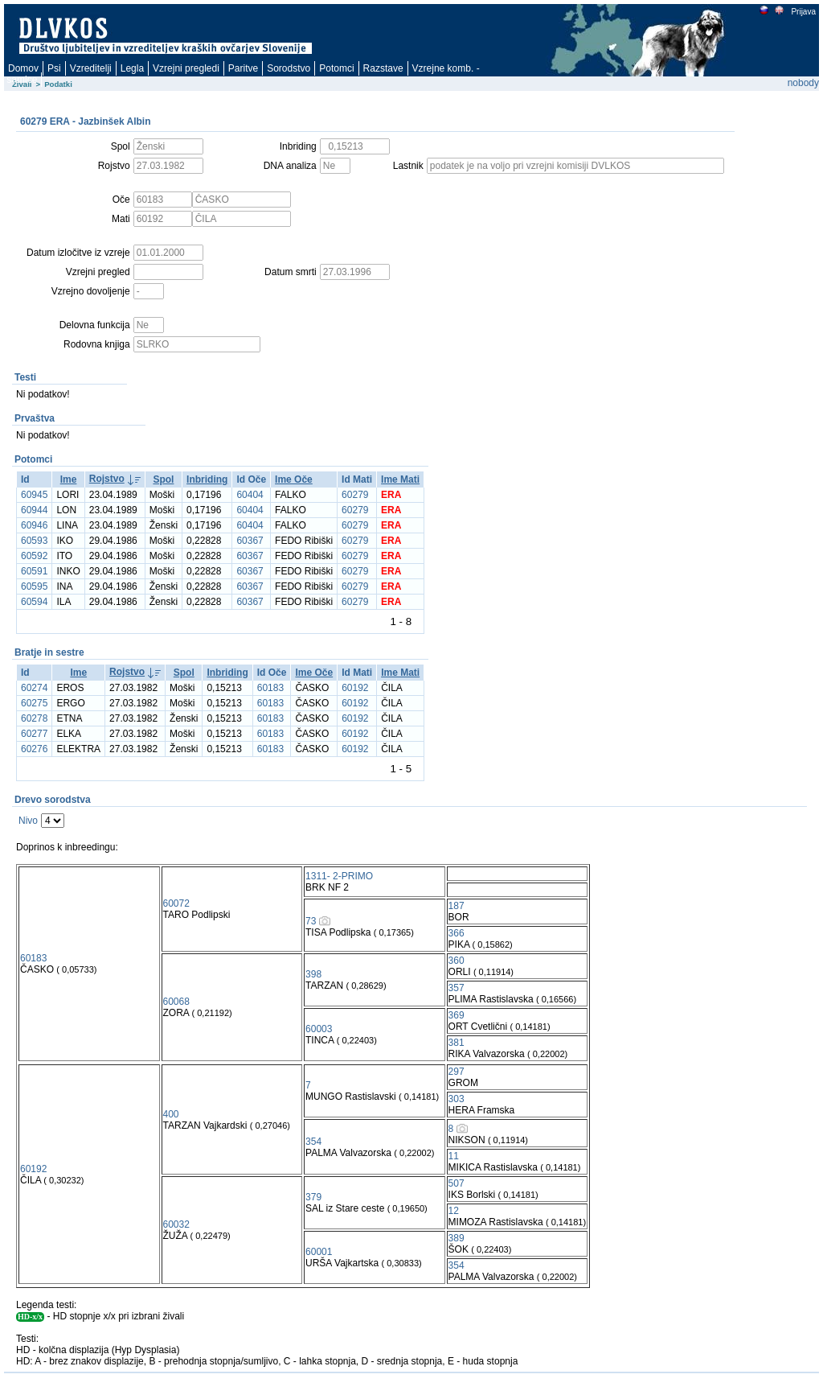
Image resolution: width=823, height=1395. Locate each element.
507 (456, 1183)
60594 (34, 601)
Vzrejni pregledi (186, 68)
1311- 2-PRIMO (339, 876)
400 (171, 1114)
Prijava (803, 11)
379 (313, 1197)
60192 (355, 687)
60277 (34, 733)
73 (310, 921)
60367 (249, 540)
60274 (34, 687)
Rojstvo (107, 478)
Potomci (336, 68)
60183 (270, 687)
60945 (34, 494)
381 (456, 1042)
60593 (34, 540)
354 (313, 1141)
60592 (34, 556)
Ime (68, 479)
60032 (176, 1224)
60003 (318, 1029)
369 (456, 1015)
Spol (163, 479)
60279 (355, 494)
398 (313, 974)
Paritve (243, 68)
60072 (176, 903)
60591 (34, 571)
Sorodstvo (288, 68)
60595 (34, 586)
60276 (34, 749)
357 (456, 988)
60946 (34, 525)
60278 (34, 718)
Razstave (383, 68)
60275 (34, 703)
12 (453, 1210)
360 (456, 960)
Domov (23, 68)
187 (456, 905)
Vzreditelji (91, 68)
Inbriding (206, 479)
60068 (176, 1001)
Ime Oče (294, 479)
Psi (54, 68)
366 (456, 933)
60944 (34, 510)
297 (456, 1071)
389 (456, 1238)
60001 (318, 1251)
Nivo (28, 820)
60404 (249, 494)
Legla (132, 68)
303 (456, 1099)
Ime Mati (400, 479)
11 (453, 1156)
